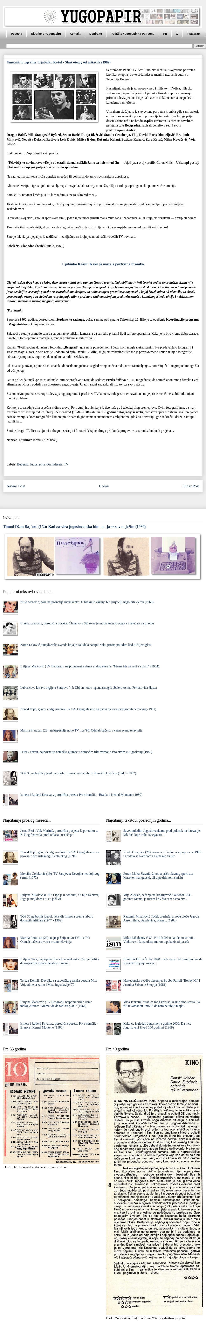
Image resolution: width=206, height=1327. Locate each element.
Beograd (22, 464)
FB (165, 33)
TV (66, 464)
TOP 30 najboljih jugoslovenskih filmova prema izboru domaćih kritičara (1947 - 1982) (78, 773)
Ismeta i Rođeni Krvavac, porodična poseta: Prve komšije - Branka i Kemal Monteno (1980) (81, 794)
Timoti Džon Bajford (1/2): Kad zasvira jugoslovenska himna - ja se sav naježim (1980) (74, 526)
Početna (16, 33)
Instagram (194, 33)
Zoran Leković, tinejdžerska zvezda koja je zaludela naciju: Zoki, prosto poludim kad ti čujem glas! (86, 645)
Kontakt (75, 33)
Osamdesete (54, 464)
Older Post (191, 486)
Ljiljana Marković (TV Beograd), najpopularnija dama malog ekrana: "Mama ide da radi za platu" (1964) (89, 666)
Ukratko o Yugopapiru (46, 33)
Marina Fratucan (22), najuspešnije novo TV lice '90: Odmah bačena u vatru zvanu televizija (81, 730)
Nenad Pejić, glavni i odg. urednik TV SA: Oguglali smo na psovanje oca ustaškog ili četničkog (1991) (88, 709)
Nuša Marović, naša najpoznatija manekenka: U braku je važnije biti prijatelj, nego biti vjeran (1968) (86, 602)
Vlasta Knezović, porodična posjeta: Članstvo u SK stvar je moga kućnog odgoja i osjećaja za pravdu (87, 623)
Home (104, 486)
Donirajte (95, 33)
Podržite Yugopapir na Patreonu (132, 33)
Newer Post (16, 486)
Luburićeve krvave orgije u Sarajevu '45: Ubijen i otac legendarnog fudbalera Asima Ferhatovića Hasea (88, 687)
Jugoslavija (37, 464)
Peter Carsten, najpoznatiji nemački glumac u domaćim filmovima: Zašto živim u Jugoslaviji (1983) (86, 752)
